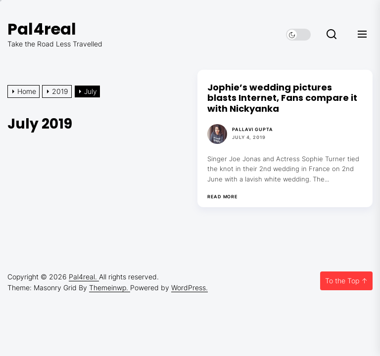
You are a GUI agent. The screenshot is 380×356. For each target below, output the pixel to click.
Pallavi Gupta (252, 129)
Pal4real (41, 29)
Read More (222, 196)
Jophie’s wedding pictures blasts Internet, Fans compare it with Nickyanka (282, 98)
